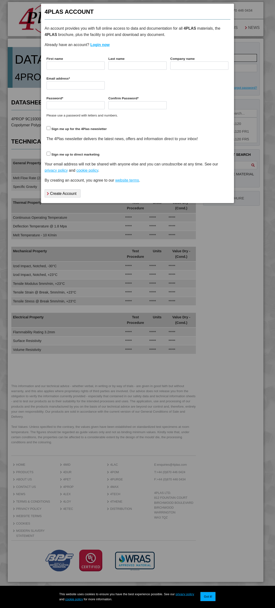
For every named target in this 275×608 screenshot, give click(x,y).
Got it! (208, 596)
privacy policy (185, 594)
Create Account (61, 193)
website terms (127, 180)
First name (55, 59)
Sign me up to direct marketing (75, 154)
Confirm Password (123, 98)
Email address (58, 78)
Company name (182, 59)
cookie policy (74, 599)
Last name (116, 59)
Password (55, 98)
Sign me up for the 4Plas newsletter (79, 129)
